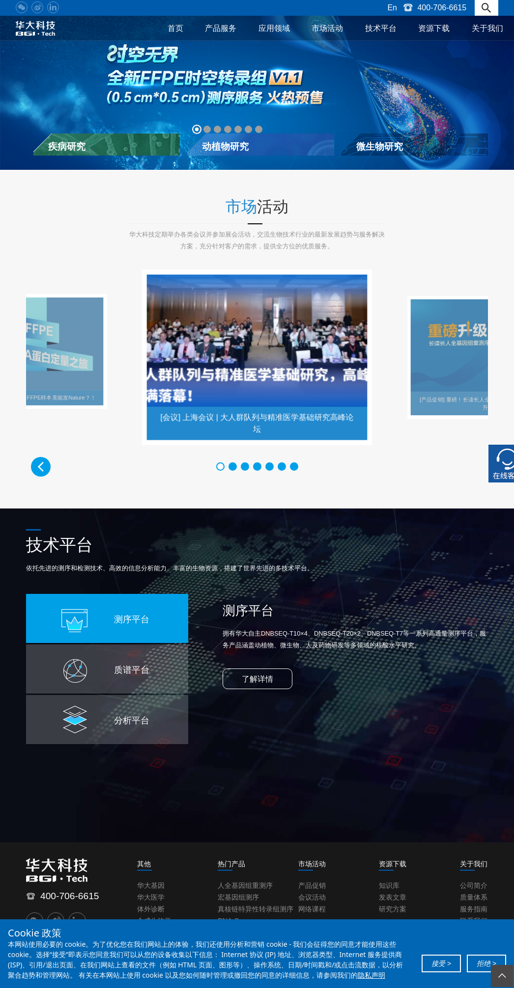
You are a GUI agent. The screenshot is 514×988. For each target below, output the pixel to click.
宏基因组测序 (238, 897)
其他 (144, 864)
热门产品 (231, 864)
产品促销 (312, 885)
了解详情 (257, 679)
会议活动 (312, 897)
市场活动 (327, 28)
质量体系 (473, 897)
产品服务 (220, 28)
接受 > (441, 963)
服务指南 (473, 909)
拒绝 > (486, 963)
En (392, 7)
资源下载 (434, 28)
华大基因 (151, 885)
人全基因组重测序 (245, 885)
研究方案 (392, 909)
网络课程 (312, 909)
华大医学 (151, 897)
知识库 (389, 885)
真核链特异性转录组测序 (255, 909)
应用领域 (274, 28)
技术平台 (381, 28)
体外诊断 (151, 909)
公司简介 (473, 885)
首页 (175, 28)
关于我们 (487, 28)
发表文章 (392, 897)
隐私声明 (371, 975)
